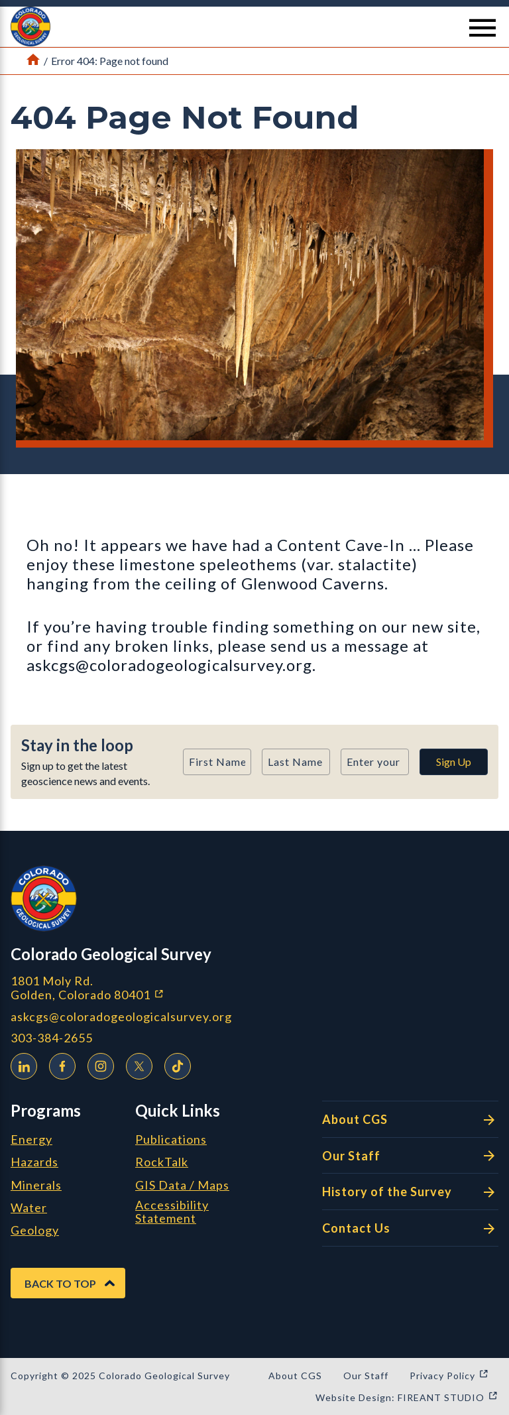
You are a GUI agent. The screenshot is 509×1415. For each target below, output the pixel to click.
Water (29, 1208)
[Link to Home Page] (33, 61)
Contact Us (410, 1228)
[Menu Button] (482, 28)
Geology (35, 1230)
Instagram (97, 1064)
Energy (31, 1139)
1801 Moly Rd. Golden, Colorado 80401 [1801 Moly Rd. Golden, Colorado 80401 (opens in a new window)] (158, 987)
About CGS (410, 1120)
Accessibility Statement (172, 1212)
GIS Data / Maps (182, 1185)
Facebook (59, 1064)
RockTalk (161, 1162)
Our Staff (410, 1155)
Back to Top (60, 1283)
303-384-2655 (52, 1038)
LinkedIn (20, 1064)
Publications (171, 1139)
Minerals (36, 1185)
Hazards (34, 1162)
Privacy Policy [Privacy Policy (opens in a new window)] (449, 1375)
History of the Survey (410, 1192)
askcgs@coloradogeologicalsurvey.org (121, 1017)
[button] (254, 26)
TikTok (174, 1064)
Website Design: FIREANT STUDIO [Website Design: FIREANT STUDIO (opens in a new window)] (406, 1397)
